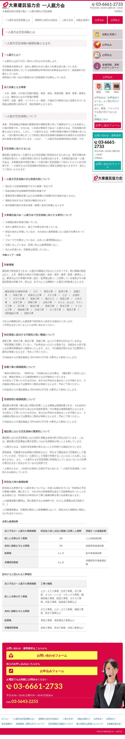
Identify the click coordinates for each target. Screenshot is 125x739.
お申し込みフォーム (107, 124)
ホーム (5, 719)
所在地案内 (20, 723)
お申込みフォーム (52, 671)
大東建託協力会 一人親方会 (112, 736)
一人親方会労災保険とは (17, 20)
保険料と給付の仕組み (46, 20)
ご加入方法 (67, 20)
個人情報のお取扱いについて (107, 723)
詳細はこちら (101, 118)
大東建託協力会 (9, 728)
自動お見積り (83, 20)
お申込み (99, 20)
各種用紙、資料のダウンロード (110, 66)
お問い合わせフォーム (107, 165)
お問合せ (115, 20)
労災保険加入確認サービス (76, 723)
